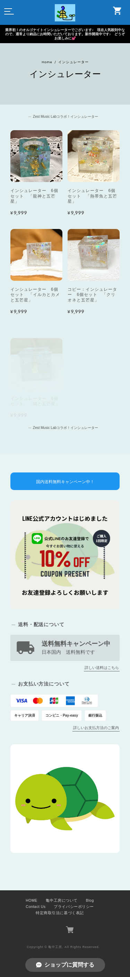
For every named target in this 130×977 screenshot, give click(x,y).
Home (47, 62)
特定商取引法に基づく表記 (60, 913)
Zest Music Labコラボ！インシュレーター (65, 116)
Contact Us (35, 906)
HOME (31, 900)
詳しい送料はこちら (102, 667)
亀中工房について (62, 900)
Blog (90, 900)
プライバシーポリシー (74, 906)
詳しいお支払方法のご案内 (96, 728)
